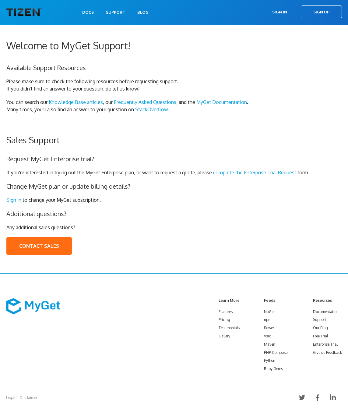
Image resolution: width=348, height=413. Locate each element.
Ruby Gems (273, 368)
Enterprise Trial (325, 344)
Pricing (224, 319)
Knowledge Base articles (76, 102)
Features (226, 311)
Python (269, 360)
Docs (88, 12)
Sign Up (321, 11)
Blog (143, 12)
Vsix (267, 336)
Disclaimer (28, 397)
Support (115, 12)
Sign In (279, 11)
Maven (269, 344)
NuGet (269, 311)
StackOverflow (151, 109)
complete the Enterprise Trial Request (254, 172)
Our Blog (320, 328)
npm (267, 319)
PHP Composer (276, 352)
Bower (269, 328)
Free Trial (320, 336)
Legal (10, 397)
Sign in (13, 200)
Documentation (326, 311)
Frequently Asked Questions (145, 102)
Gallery (224, 336)
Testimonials (229, 328)
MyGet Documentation (221, 102)
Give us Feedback (327, 352)
